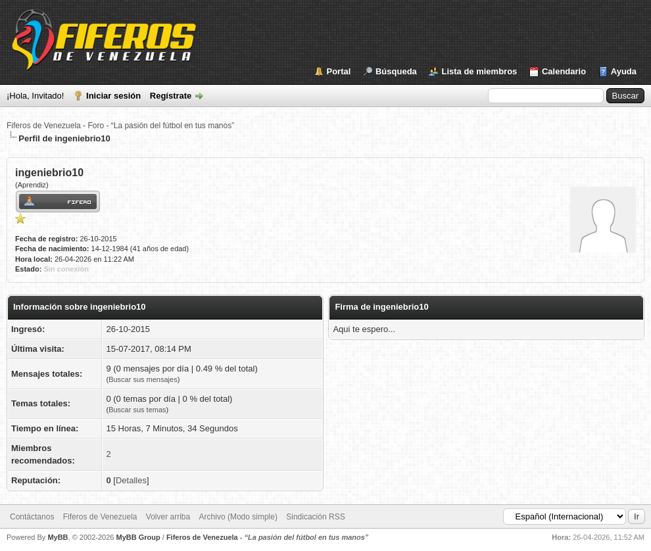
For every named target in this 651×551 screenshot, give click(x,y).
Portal (339, 71)
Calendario (564, 71)
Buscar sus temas (137, 410)
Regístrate (171, 96)
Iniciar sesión (113, 96)
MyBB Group (138, 537)
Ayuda (624, 71)
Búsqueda (396, 71)
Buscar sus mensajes (143, 379)
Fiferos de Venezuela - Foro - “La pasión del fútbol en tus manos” (120, 125)
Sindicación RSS (315, 516)
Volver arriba (168, 516)
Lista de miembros (479, 71)
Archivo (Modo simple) (238, 516)
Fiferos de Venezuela (100, 516)
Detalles (131, 480)
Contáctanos (32, 516)
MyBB (57, 537)
